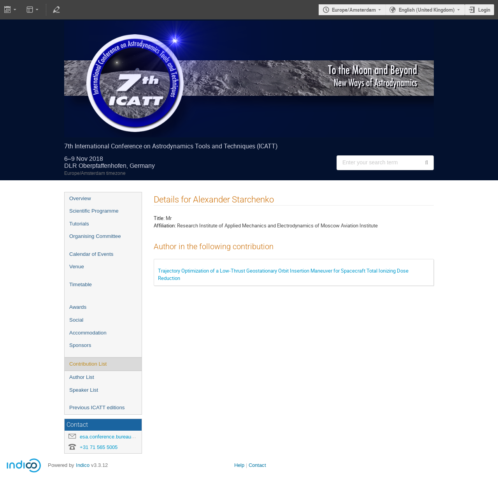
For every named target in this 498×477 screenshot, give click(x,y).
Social (76, 320)
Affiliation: (165, 225)
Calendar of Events (91, 254)
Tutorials (79, 224)
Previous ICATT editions (96, 407)
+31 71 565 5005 (98, 447)
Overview (80, 198)
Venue (76, 266)
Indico (82, 465)
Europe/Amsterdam (354, 9)
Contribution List (88, 364)
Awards (77, 307)
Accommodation (88, 333)
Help (239, 465)
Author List (81, 377)
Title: (159, 218)
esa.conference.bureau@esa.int (115, 436)
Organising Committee (95, 236)
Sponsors (80, 345)
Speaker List (83, 390)
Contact (257, 465)
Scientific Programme (94, 211)
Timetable (80, 284)
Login (484, 9)
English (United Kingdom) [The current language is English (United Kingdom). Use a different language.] (427, 9)
